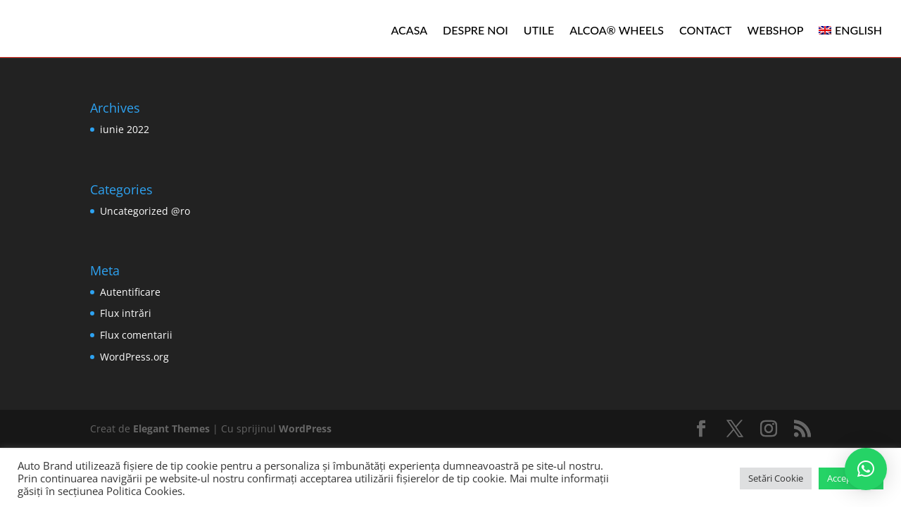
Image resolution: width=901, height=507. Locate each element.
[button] (866, 469)
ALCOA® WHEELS (616, 30)
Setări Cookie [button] (775, 478)
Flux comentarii (136, 335)
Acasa (409, 30)
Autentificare (130, 292)
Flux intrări (125, 313)
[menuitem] (850, 30)
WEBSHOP (776, 30)
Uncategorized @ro (145, 211)
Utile (539, 30)
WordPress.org (134, 356)
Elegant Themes (171, 428)
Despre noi (475, 30)
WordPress (305, 428)
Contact (705, 30)
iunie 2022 (124, 129)
